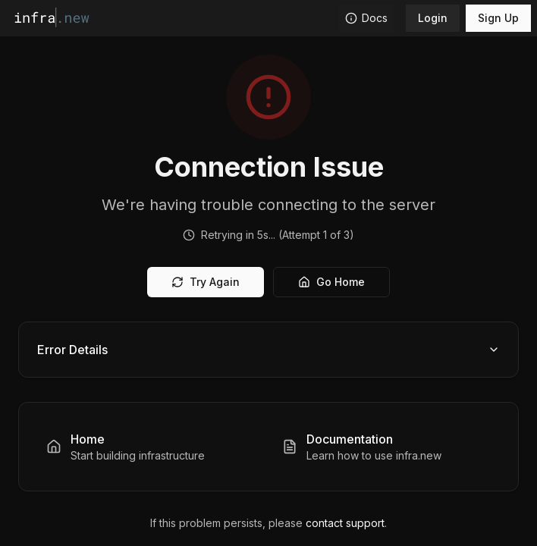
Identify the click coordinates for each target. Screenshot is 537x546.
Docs (366, 17)
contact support (345, 522)
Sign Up (498, 17)
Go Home (331, 281)
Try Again (205, 281)
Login (433, 17)
